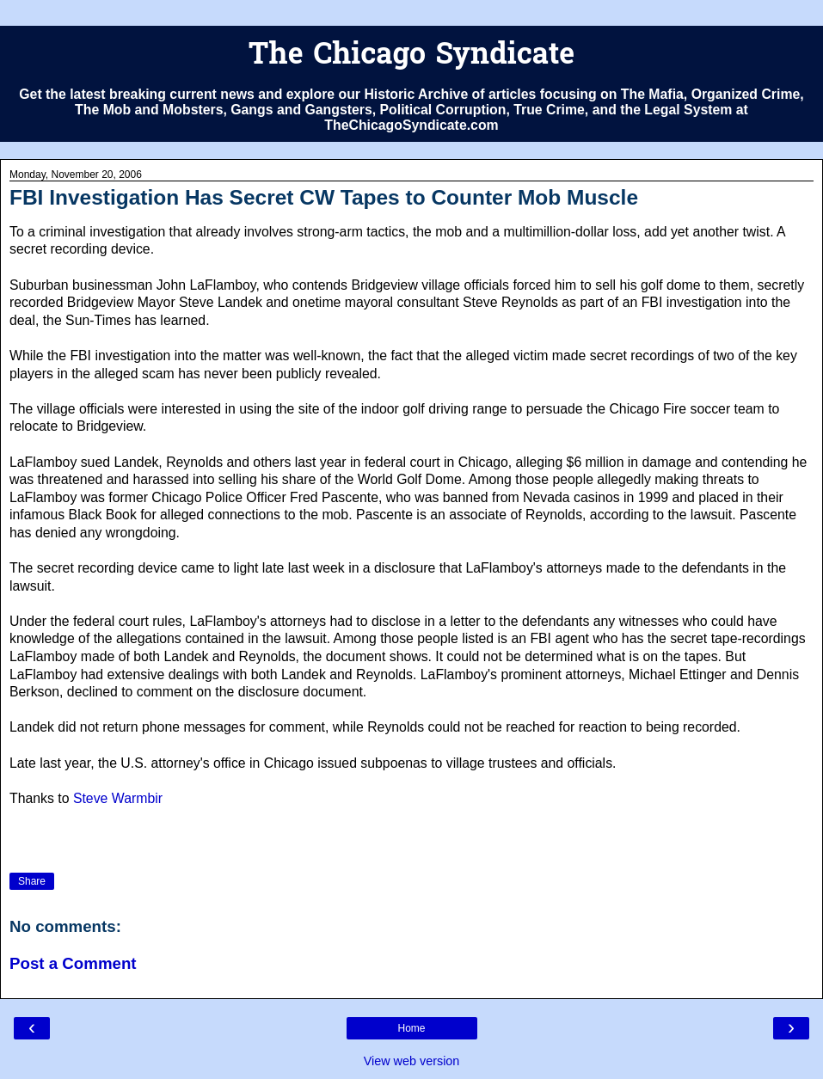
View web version (412, 1061)
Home (411, 1028)
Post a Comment (73, 963)
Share (32, 881)
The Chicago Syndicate (411, 56)
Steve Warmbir (118, 798)
